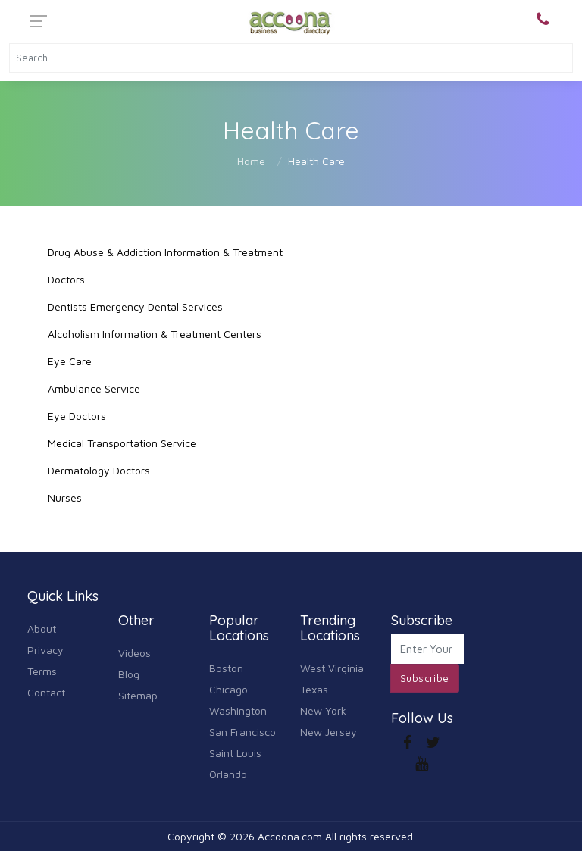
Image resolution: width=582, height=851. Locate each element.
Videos (134, 652)
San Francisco (242, 731)
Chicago (228, 689)
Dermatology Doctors (99, 470)
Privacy (45, 649)
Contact (46, 692)
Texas (314, 689)
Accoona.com (290, 836)
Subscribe (424, 678)
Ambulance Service (94, 388)
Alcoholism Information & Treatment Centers (154, 333)
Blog (128, 674)
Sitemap (138, 695)
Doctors (66, 279)
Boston (226, 668)
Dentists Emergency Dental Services (135, 306)
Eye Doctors (77, 415)
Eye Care (70, 361)
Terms (42, 671)
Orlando (228, 774)
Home (251, 161)
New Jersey (328, 731)
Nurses (65, 497)
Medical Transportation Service (122, 442)
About (41, 628)
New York (323, 710)
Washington (238, 710)
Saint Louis (235, 752)
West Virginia (332, 668)
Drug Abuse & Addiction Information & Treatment (165, 252)
